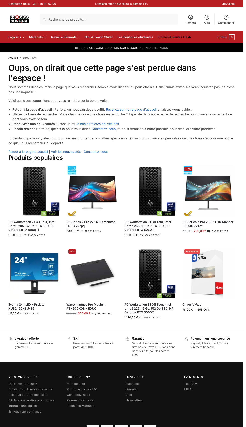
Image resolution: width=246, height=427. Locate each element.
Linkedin (132, 389)
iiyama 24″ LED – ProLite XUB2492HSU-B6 (26, 306)
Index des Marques (80, 406)
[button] (226, 37)
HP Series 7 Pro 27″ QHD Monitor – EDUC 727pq (91, 224)
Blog (129, 395)
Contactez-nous (104, 129)
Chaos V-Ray (191, 304)
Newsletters (134, 400)
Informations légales (23, 406)
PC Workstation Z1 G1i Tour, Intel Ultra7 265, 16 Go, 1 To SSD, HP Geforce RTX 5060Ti (147, 226)
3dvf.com (228, 3)
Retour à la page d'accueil (28, 152)
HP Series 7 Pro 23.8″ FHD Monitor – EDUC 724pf (207, 224)
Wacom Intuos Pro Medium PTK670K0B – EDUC (86, 306)
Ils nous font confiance (24, 411)
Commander (226, 19)
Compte (190, 19)
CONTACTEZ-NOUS (154, 47)
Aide (207, 19)
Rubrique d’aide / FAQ (82, 389)
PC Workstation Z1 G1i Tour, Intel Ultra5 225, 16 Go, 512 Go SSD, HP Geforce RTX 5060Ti (149, 308)
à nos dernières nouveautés (98, 124)
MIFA (187, 389)
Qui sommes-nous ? (22, 384)
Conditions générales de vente (30, 389)
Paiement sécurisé (80, 400)
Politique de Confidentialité (27, 395)
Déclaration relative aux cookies (31, 400)
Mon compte (76, 384)
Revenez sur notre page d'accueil (131, 109)
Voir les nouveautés (66, 152)
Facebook (133, 384)
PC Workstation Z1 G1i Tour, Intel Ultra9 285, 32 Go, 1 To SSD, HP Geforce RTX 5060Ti (31, 226)
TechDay (190, 384)
